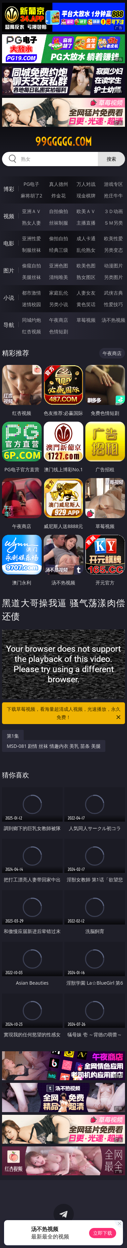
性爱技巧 (113, 304)
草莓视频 (86, 320)
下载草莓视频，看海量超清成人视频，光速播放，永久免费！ (64, 713)
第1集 (13, 736)
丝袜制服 (58, 222)
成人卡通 (86, 238)
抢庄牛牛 (113, 195)
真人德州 (58, 184)
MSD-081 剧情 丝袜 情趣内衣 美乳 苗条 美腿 (54, 746)
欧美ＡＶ (86, 211)
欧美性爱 (113, 238)
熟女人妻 (31, 222)
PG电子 (31, 184)
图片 (8, 270)
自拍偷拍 (58, 211)
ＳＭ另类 (113, 222)
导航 (8, 325)
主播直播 (86, 222)
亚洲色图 (58, 265)
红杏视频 (31, 331)
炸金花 (58, 195)
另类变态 (113, 250)
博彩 (8, 189)
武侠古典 (113, 292)
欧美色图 (86, 265)
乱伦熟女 (86, 250)
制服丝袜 (31, 250)
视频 (8, 216)
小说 (8, 297)
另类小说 (58, 304)
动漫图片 (113, 265)
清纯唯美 (58, 277)
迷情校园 (31, 304)
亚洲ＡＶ (31, 211)
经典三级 (58, 250)
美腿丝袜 (31, 277)
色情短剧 (58, 331)
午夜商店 (58, 320)
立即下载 (102, 1233)
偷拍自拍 (58, 238)
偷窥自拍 (31, 265)
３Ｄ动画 (113, 211)
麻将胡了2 (31, 195)
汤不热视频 (113, 320)
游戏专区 (113, 184)
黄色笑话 (86, 304)
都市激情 (31, 292)
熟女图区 (86, 277)
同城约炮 (31, 320)
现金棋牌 (86, 195)
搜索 (111, 159)
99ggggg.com (63, 141)
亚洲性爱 (31, 238)
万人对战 (86, 184)
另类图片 (113, 277)
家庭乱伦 (58, 292)
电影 (8, 243)
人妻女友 (86, 292)
